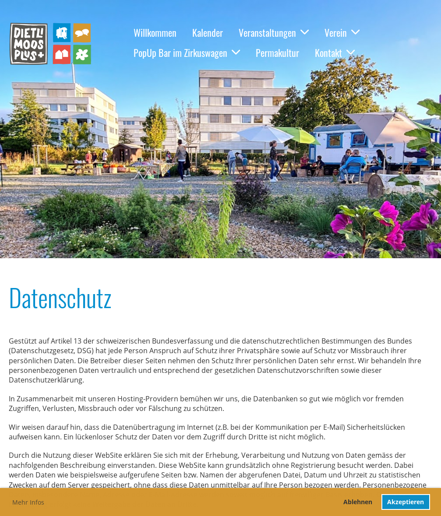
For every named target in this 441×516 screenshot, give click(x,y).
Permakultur (277, 53)
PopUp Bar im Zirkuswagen (187, 53)
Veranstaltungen (274, 32)
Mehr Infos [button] (28, 502)
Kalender (207, 32)
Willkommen (155, 32)
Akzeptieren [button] (405, 502)
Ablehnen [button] (357, 502)
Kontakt (335, 53)
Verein (342, 32)
